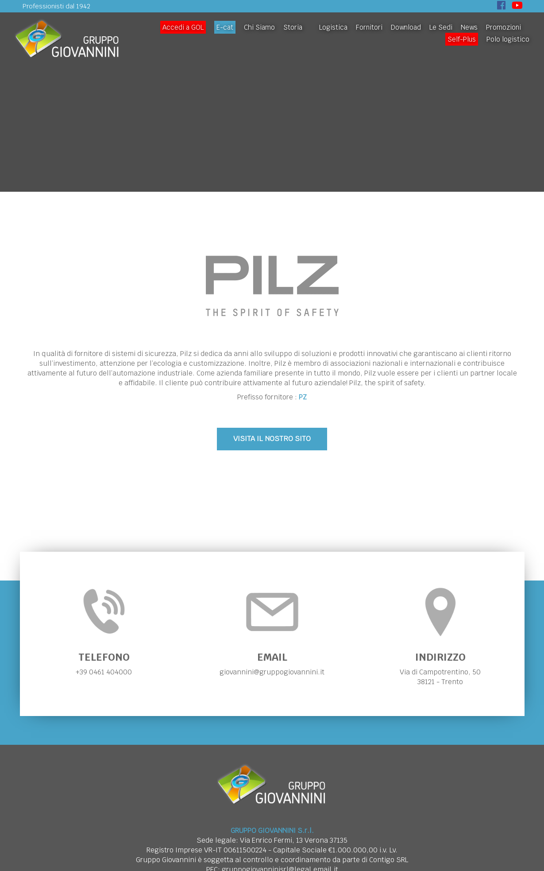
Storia (292, 27)
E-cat (224, 27)
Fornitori (369, 27)
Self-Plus (462, 39)
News (469, 27)
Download (406, 27)
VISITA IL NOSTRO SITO (272, 438)
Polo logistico (507, 39)
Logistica (333, 27)
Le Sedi (440, 27)
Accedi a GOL (183, 27)
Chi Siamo (259, 27)
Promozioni (503, 27)
